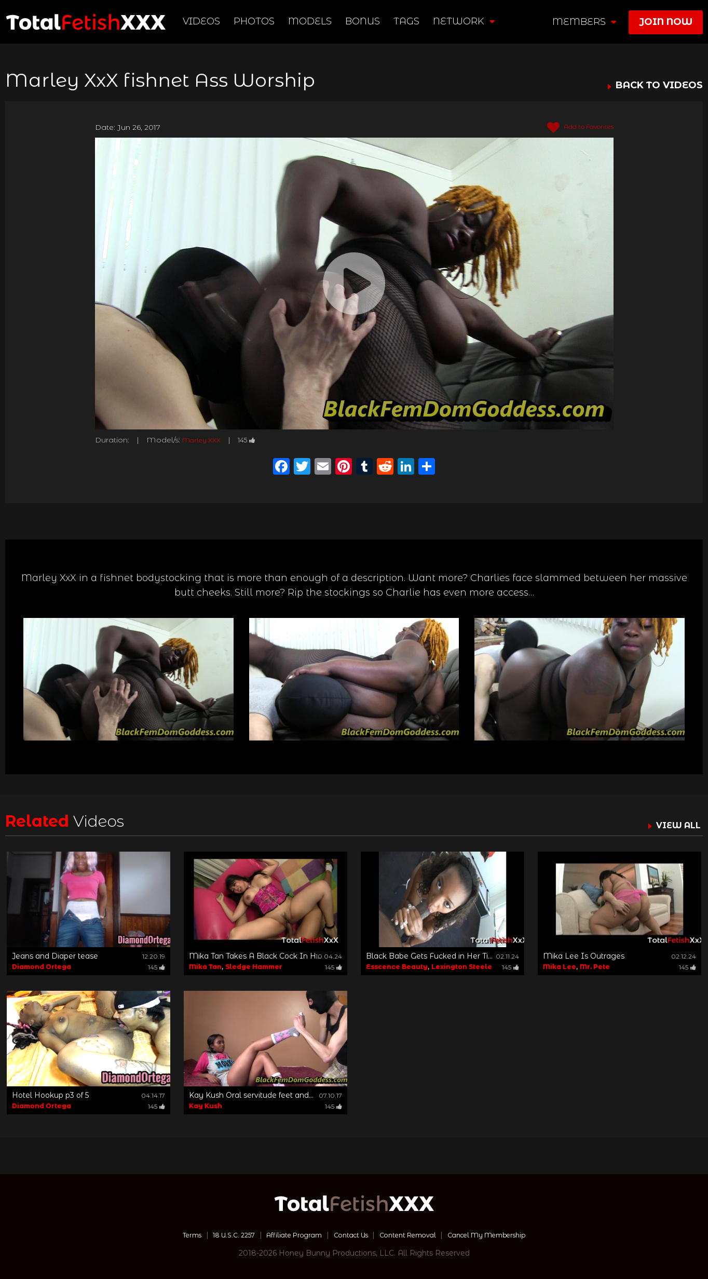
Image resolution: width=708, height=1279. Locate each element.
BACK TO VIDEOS (659, 85)
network (465, 21)
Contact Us (349, 1235)
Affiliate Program (285, 1235)
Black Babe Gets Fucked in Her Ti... (429, 956)
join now (665, 22)
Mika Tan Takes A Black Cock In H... (255, 956)
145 (254, 440)
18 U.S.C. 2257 (217, 1235)
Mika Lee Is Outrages (583, 956)
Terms (169, 1235)
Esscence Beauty (397, 967)
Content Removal (414, 1235)
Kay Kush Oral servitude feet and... (251, 1095)
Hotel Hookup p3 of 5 (50, 1095)
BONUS (364, 21)
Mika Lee (559, 967)
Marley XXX (204, 440)
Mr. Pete (595, 967)
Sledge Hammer (253, 967)
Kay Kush (205, 1106)
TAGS (408, 21)
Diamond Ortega (41, 967)
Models (311, 21)
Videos (203, 21)
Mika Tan (205, 967)
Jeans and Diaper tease (55, 956)
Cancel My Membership (504, 1235)
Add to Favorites (574, 127)
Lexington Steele (461, 967)
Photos (255, 21)
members (584, 22)
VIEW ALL (676, 825)
